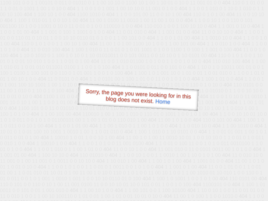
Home (162, 101)
